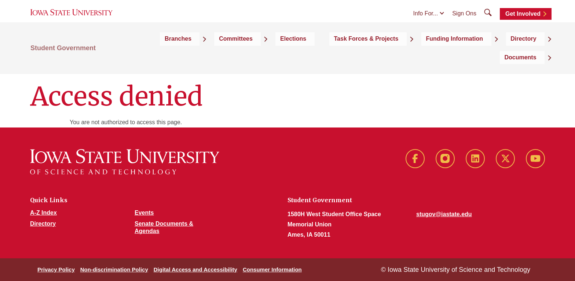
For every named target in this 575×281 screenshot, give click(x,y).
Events (144, 213)
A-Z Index (43, 213)
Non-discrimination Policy (114, 269)
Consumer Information (272, 269)
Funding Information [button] (429, 55)
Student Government (63, 55)
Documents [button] (529, 55)
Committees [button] (249, 55)
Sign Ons (464, 22)
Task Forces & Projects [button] (353, 55)
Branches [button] (204, 55)
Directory (43, 224)
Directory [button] (485, 55)
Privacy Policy (56, 269)
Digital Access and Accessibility (195, 269)
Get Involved (523, 23)
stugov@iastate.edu (444, 214)
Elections (294, 55)
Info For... (425, 22)
